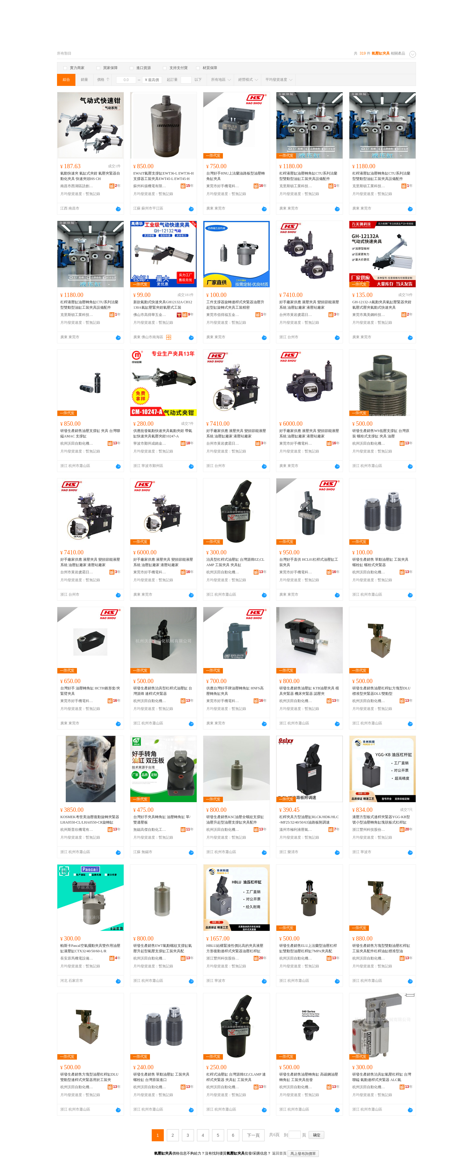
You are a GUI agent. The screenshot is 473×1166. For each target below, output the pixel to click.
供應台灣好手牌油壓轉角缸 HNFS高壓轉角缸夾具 (235, 691)
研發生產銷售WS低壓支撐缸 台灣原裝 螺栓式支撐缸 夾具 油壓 (380, 433)
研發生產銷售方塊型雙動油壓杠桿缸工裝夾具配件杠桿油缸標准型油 (381, 948)
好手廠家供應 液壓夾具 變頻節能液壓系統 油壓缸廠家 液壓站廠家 (309, 305)
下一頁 (253, 1135)
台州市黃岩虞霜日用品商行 (296, 315)
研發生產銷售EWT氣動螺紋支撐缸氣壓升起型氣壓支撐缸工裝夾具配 (162, 948)
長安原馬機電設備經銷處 (77, 958)
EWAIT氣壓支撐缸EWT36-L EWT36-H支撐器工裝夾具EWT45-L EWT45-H (163, 176)
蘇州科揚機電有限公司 (150, 186)
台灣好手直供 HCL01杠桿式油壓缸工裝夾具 (308, 562)
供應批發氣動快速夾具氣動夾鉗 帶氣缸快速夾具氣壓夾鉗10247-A (162, 433)
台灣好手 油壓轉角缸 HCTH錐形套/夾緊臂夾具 (90, 691)
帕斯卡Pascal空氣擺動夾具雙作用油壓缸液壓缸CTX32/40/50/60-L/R (90, 948)
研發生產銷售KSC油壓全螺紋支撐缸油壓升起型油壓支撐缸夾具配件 (235, 819)
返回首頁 (279, 1153)
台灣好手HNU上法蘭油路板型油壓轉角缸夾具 (235, 176)
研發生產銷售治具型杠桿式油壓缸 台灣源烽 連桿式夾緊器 (162, 691)
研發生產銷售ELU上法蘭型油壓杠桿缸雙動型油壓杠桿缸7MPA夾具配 (308, 948)
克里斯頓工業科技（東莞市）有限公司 (296, 186)
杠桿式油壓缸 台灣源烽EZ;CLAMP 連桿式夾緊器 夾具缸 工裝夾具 (236, 1077)
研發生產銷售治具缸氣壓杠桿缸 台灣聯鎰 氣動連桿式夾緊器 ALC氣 (381, 1077)
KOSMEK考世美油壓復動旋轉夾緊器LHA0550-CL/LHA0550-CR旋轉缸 (89, 819)
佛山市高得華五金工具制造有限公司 (150, 315)
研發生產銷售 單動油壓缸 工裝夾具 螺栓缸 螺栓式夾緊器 (380, 562)
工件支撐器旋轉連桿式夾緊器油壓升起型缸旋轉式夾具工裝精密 (235, 305)
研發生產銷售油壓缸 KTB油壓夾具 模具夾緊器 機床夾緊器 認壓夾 (309, 691)
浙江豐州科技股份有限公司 (369, 829)
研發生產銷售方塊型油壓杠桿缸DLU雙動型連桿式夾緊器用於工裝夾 (89, 1077)
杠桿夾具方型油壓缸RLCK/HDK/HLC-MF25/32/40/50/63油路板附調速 (309, 819)
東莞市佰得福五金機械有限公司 (223, 315)
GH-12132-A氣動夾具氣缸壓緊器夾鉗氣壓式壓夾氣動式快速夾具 (381, 305)
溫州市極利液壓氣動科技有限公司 (296, 829)
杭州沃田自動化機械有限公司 (77, 443)
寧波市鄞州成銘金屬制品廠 (150, 443)
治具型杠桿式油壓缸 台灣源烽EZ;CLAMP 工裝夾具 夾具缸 (235, 562)
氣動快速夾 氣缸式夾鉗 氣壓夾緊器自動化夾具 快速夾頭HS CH (90, 176)
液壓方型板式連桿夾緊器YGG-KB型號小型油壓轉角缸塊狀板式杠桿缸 (381, 819)
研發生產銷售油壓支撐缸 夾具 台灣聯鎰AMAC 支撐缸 (90, 433)
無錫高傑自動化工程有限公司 (150, 829)
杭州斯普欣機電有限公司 (77, 829)
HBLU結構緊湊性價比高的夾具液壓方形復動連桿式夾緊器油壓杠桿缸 (234, 948)
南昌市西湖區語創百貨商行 (77, 186)
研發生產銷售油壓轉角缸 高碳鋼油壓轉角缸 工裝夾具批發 (308, 1077)
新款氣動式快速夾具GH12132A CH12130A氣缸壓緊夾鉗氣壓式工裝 (162, 305)
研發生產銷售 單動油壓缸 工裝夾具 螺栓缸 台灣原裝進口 (161, 1077)
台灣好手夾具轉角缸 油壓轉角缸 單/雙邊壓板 (161, 819)
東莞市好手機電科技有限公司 (223, 186)
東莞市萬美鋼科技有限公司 (369, 315)
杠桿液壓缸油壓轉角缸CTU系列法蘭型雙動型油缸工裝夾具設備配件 (308, 176)
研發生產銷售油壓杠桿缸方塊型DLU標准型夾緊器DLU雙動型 (381, 691)
